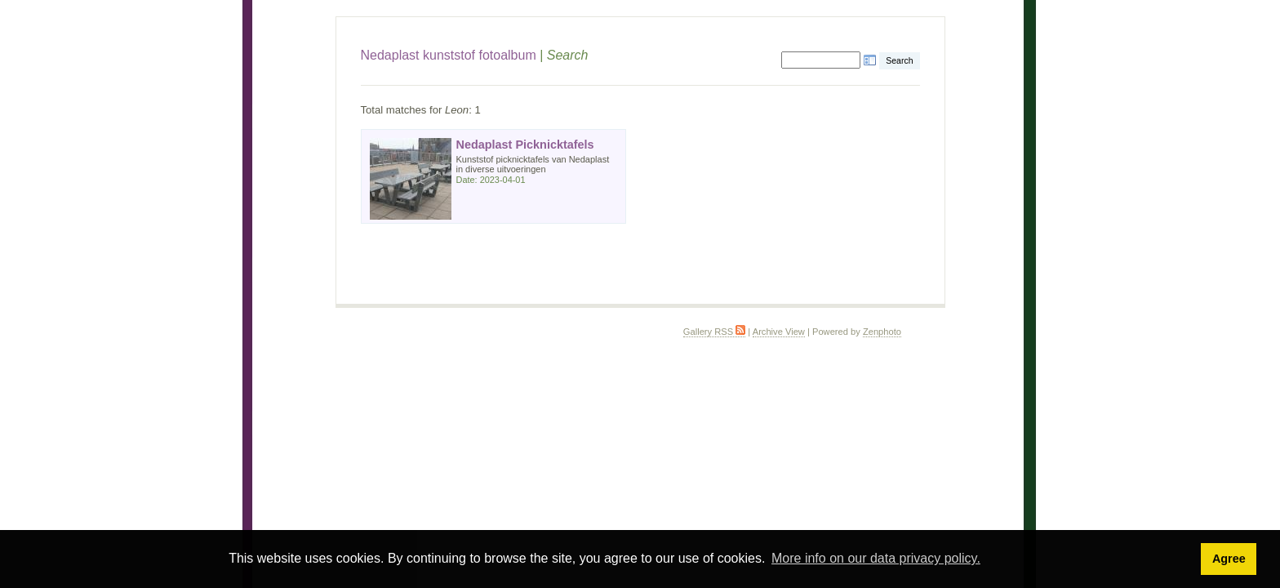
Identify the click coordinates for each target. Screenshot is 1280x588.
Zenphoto (882, 331)
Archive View (779, 331)
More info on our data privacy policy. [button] (875, 558)
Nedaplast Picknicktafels (525, 144)
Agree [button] (1229, 558)
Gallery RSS (714, 331)
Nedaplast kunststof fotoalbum (448, 55)
